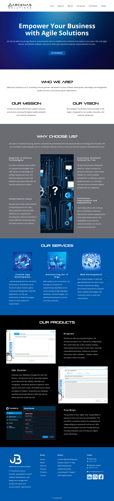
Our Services (81, 6)
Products (43, 472)
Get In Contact (57, 53)
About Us (61, 6)
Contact (103, 6)
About (42, 462)
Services (43, 469)
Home (52, 6)
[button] (9, 279)
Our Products (93, 6)
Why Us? (70, 6)
